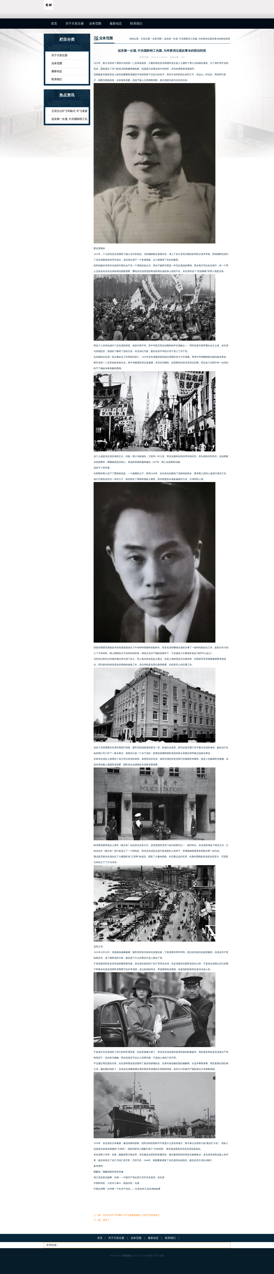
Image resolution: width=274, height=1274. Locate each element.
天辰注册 (145, 38)
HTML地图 (158, 1255)
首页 (54, 23)
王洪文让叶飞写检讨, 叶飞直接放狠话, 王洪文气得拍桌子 (131, 1215)
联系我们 (136, 23)
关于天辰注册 (74, 23)
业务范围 (95, 23)
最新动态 (116, 23)
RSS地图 (148, 1255)
